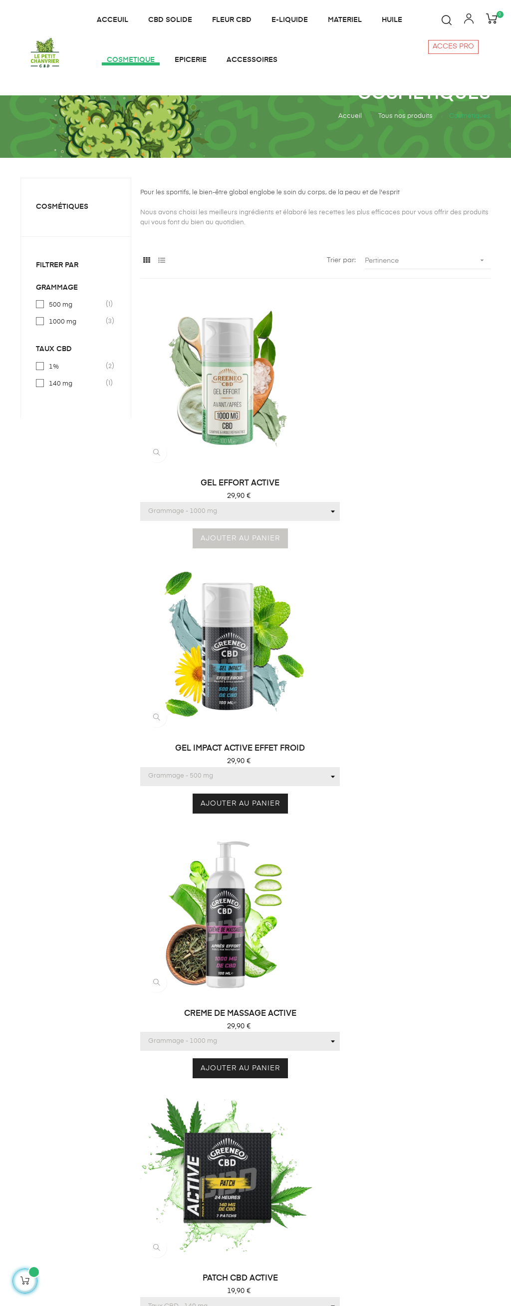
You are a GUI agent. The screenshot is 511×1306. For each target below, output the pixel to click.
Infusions (274, 1120)
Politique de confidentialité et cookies (427, 1179)
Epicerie (273, 1174)
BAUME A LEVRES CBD (315, 666)
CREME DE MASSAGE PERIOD (196, 868)
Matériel (273, 1138)
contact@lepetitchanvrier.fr (64, 1234)
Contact (393, 1120)
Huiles (270, 1102)
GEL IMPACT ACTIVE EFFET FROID (315, 465)
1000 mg (76, 367)
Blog (387, 1102)
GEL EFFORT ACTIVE (195, 465)
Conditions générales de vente (431, 1138)
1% (76, 412)
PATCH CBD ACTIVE (195, 666)
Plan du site (279, 1228)
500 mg (76, 350)
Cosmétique (280, 1156)
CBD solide (278, 1192)
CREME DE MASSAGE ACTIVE (435, 465)
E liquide (274, 1084)
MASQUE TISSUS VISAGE (435, 666)
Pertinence (428, 306)
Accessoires (280, 1210)
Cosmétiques (62, 252)
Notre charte (401, 1156)
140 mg (76, 429)
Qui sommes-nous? (412, 1084)
